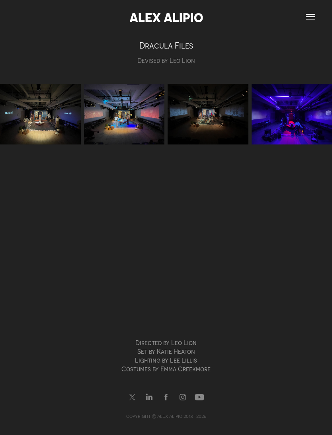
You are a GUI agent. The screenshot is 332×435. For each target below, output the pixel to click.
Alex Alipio (166, 17)
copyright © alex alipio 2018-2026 (166, 416)
